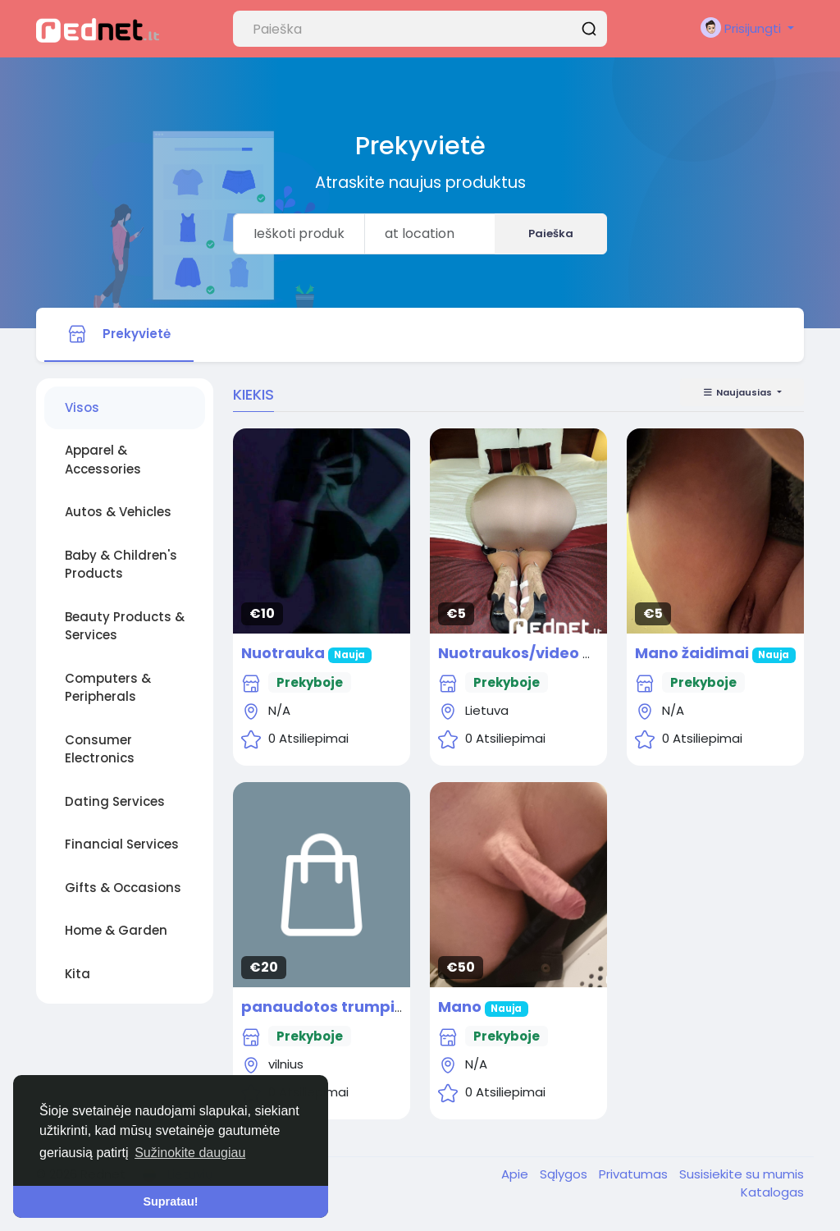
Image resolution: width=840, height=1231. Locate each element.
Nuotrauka (283, 653)
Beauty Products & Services (125, 626)
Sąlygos (565, 1174)
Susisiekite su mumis (741, 1174)
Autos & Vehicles (118, 511)
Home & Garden (116, 930)
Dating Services (115, 801)
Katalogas (772, 1192)
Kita (77, 973)
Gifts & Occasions (123, 887)
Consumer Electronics (100, 749)
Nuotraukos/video (508, 653)
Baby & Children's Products (121, 565)
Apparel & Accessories (103, 460)
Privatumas (635, 1174)
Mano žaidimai (693, 653)
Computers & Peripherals (108, 688)
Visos (82, 407)
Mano (461, 1006)
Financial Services (122, 844)
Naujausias (738, 392)
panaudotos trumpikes (331, 1006)
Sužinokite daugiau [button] (190, 1153)
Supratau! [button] (170, 1201)
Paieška (550, 233)
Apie (516, 1174)
